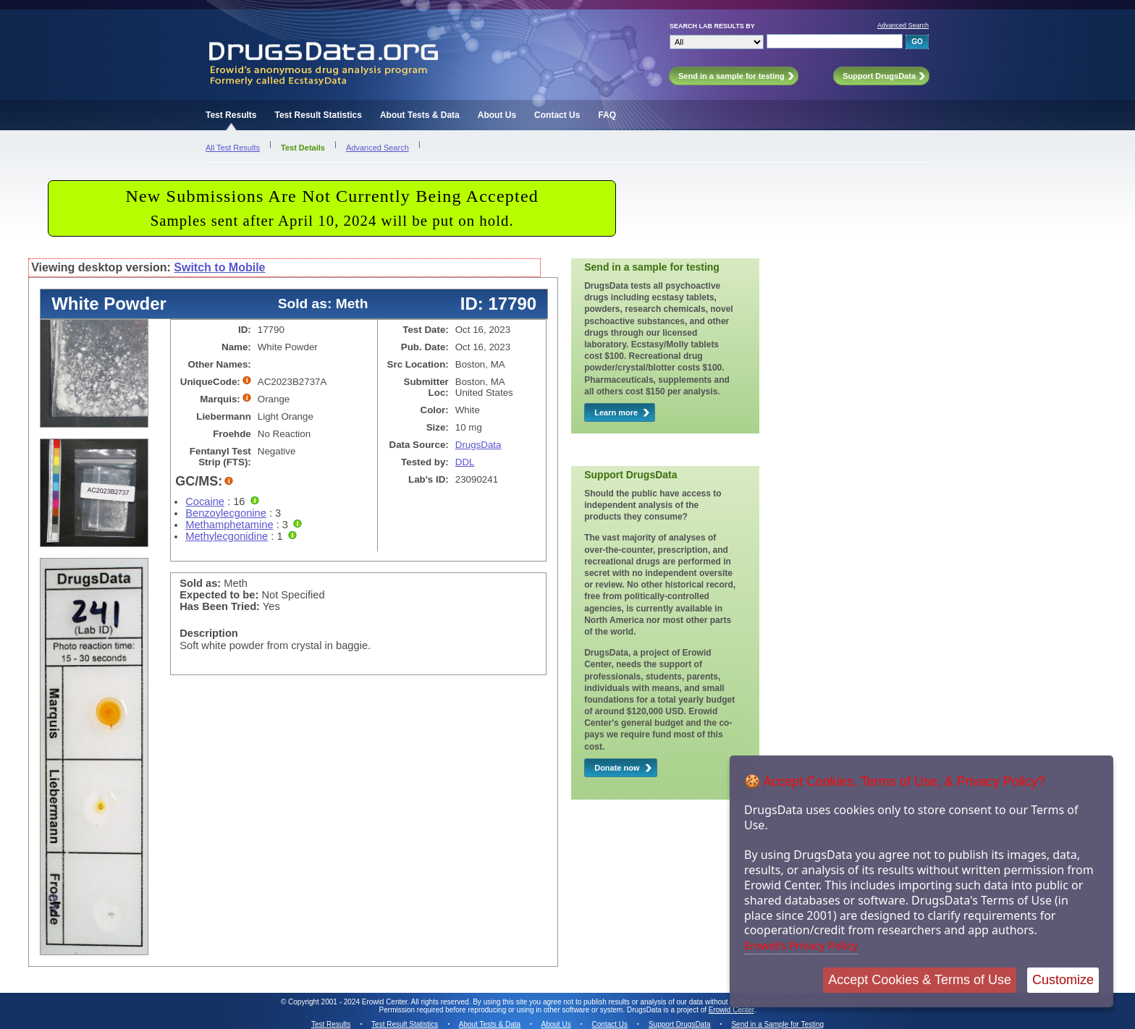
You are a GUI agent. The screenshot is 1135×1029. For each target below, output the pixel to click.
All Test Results (233, 147)
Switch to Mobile (219, 267)
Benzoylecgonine (225, 513)
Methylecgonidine (226, 536)
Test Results (231, 115)
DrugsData (478, 444)
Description (209, 633)
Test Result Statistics (317, 115)
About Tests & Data (420, 115)
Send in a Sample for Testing (777, 1024)
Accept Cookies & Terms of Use (919, 980)
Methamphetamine (229, 524)
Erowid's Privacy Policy (801, 945)
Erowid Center (731, 1010)
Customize (1063, 980)
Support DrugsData (680, 1024)
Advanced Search (903, 25)
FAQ (607, 115)
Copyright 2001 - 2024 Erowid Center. (348, 1002)
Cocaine (204, 501)
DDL (465, 462)
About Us (497, 115)
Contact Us (557, 115)
